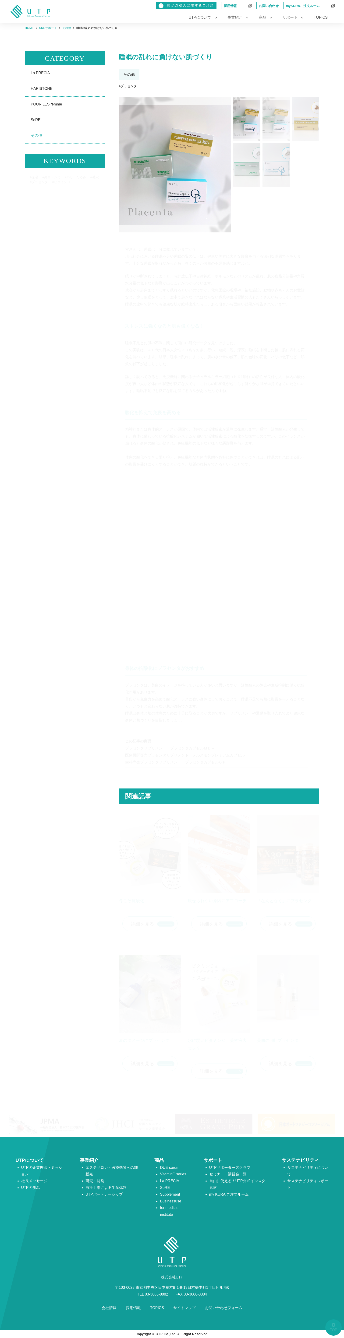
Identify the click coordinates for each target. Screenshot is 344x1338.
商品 (159, 1160)
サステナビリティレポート (307, 1184)
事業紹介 (89, 1160)
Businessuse (170, 1201)
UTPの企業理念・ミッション (41, 1171)
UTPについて (30, 1160)
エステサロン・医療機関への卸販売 (111, 1171)
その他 (36, 135)
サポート (213, 1160)
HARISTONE (42, 89)
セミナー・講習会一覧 (228, 1174)
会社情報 (109, 1308)
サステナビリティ (300, 1160)
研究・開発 (94, 1181)
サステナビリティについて (307, 1171)
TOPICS (321, 17)
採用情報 (133, 1308)
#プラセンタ (128, 86)
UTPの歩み (30, 1188)
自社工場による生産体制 (106, 1188)
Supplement (170, 1194)
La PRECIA (40, 73)
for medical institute (169, 1211)
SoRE (36, 120)
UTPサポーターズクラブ (229, 1168)
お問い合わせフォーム (223, 1308)
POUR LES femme (46, 104)
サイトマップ (184, 1308)
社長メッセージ (34, 1181)
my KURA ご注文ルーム (229, 1194)
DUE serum (169, 1168)
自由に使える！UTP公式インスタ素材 (237, 1184)
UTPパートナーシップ (104, 1194)
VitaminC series (173, 1174)
